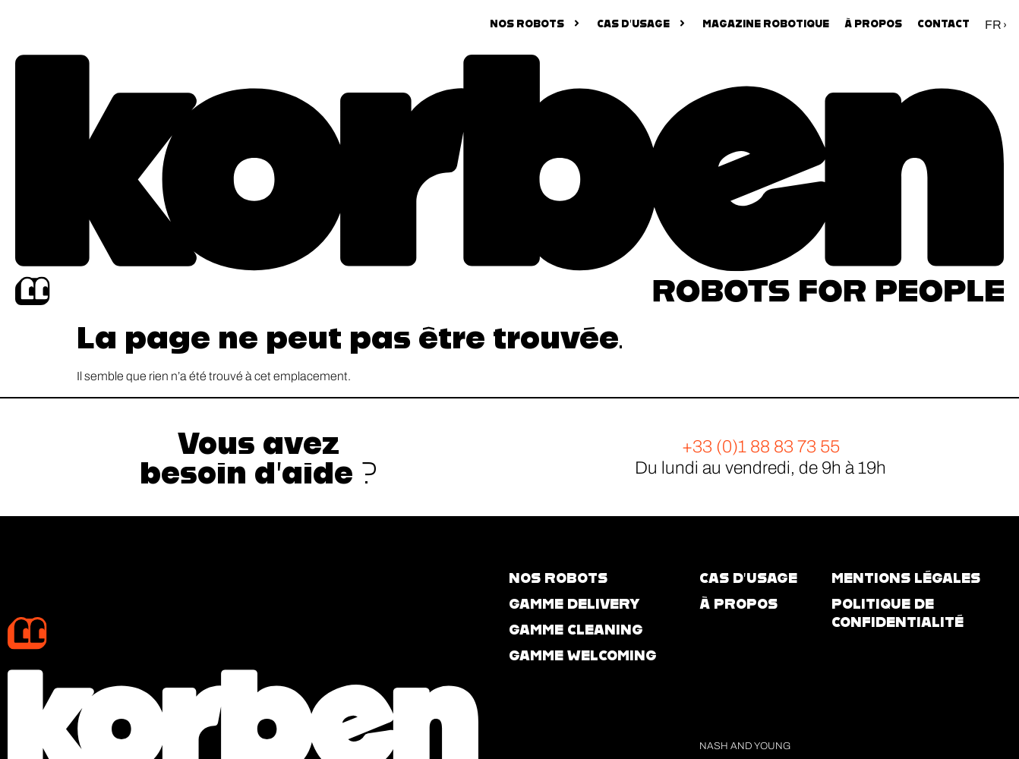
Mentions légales (905, 578)
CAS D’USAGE (642, 23)
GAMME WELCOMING (583, 655)
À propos (873, 23)
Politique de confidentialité (897, 613)
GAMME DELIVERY (574, 604)
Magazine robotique (765, 23)
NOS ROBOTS (536, 23)
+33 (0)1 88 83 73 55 (761, 446)
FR (992, 24)
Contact (943, 23)
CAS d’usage (748, 578)
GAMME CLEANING (576, 630)
